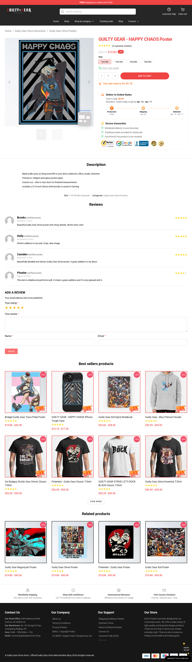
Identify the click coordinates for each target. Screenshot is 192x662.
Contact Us (104, 631)
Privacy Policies (59, 627)
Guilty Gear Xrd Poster (157, 567)
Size (101, 57)
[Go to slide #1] (41, 134)
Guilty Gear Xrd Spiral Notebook (115, 417)
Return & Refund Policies (110, 627)
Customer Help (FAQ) (109, 636)
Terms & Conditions (61, 623)
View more (96, 501)
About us (56, 619)
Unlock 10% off (186, 649)
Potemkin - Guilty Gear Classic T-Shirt (71, 481)
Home (8, 31)
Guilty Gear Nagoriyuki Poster (20, 567)
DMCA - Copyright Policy (63, 631)
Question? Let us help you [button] (177, 658)
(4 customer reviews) (122, 46)
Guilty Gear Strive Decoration (30, 31)
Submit (11, 351)
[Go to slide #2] (57, 134)
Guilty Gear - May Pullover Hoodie (163, 417)
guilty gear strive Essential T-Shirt (163, 481)
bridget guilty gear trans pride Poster (25, 417)
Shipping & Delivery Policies (111, 619)
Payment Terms (106, 623)
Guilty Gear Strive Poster (65, 567)
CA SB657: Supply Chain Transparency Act (72, 636)
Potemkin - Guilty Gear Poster (114, 567)
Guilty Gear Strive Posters (62, 31)
